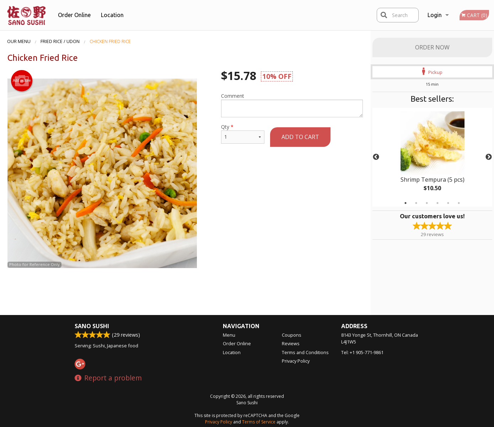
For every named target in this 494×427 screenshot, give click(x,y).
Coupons (291, 335)
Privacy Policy (296, 361)
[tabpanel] (432, 157)
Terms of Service (258, 422)
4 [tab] (437, 203)
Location (112, 15)
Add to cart (300, 137)
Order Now (432, 47)
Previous (376, 157)
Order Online (74, 15)
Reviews (291, 343)
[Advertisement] (185, 291)
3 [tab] (426, 203)
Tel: (362, 352)
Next (488, 157)
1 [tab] (405, 203)
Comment (292, 104)
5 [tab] (448, 203)
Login (435, 15)
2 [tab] (416, 203)
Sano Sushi (92, 326)
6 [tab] (458, 203)
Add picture (22, 80)
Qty (242, 133)
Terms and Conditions (305, 352)
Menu (229, 335)
